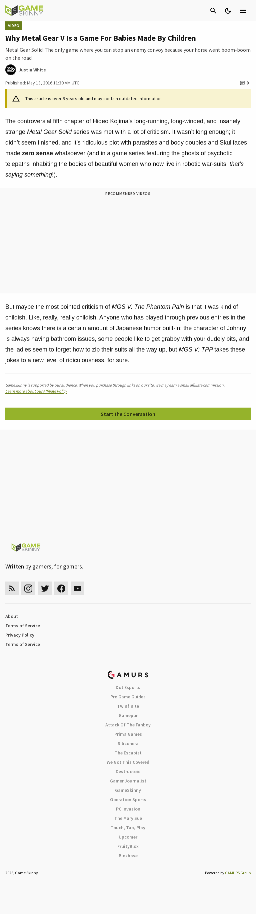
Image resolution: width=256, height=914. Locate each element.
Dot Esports (128, 687)
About (11, 616)
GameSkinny (128, 790)
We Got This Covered (128, 762)
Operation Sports (128, 799)
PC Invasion (128, 809)
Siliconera (128, 743)
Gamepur (128, 715)
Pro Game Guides (128, 697)
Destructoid (128, 771)
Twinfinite (128, 706)
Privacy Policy (19, 635)
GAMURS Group (238, 872)
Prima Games (128, 734)
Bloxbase (128, 856)
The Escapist (128, 753)
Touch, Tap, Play (128, 828)
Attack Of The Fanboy (128, 725)
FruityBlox (128, 846)
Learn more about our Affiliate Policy (36, 391)
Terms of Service (22, 626)
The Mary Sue (128, 818)
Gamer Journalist (128, 781)
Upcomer (128, 837)
